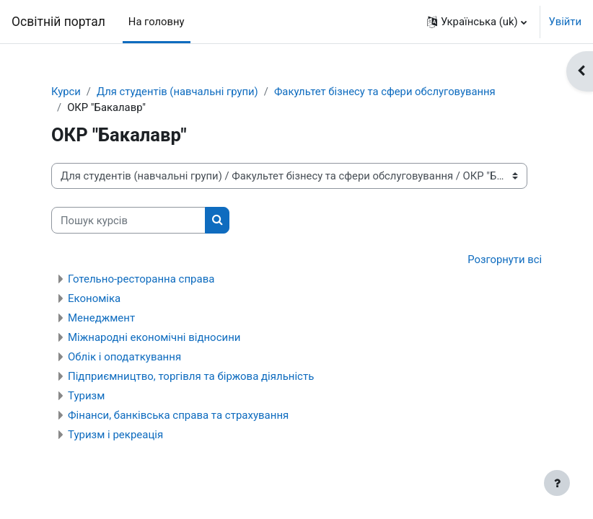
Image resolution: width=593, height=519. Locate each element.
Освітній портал (58, 21)
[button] (477, 21)
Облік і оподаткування (124, 356)
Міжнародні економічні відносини (154, 337)
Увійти (565, 21)
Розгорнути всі (504, 259)
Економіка (94, 298)
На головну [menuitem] (156, 21)
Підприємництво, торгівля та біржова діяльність (191, 376)
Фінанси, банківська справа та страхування (178, 415)
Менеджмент (101, 317)
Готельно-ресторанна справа (141, 278)
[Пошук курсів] (128, 220)
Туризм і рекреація (115, 434)
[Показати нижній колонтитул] (557, 483)
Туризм (86, 395)
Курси (66, 91)
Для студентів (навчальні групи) (177, 91)
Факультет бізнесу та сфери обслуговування (385, 91)
